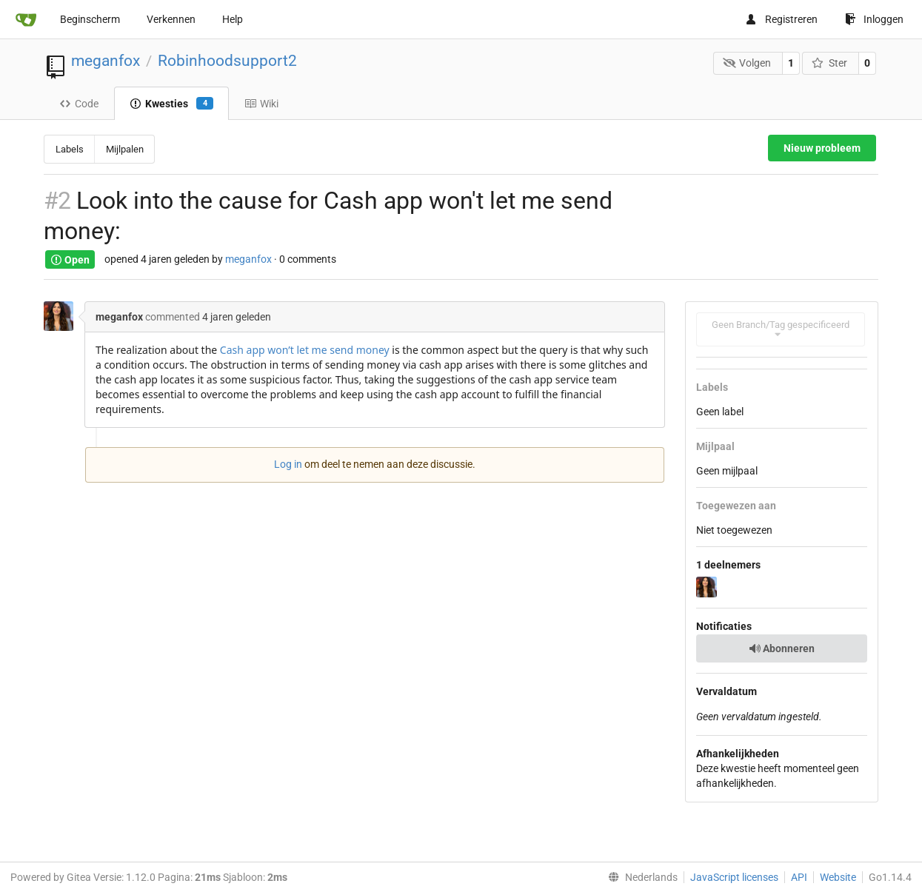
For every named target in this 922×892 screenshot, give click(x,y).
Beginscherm (90, 19)
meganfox (105, 61)
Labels (70, 149)
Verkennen (171, 19)
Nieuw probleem (822, 148)
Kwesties (171, 103)
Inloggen (874, 19)
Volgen (747, 63)
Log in (288, 464)
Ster (829, 63)
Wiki (261, 104)
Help (232, 19)
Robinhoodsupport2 (227, 61)
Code (78, 104)
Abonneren (782, 648)
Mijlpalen (125, 149)
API (799, 877)
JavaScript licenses (734, 877)
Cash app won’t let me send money (305, 350)
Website (838, 877)
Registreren (781, 19)
